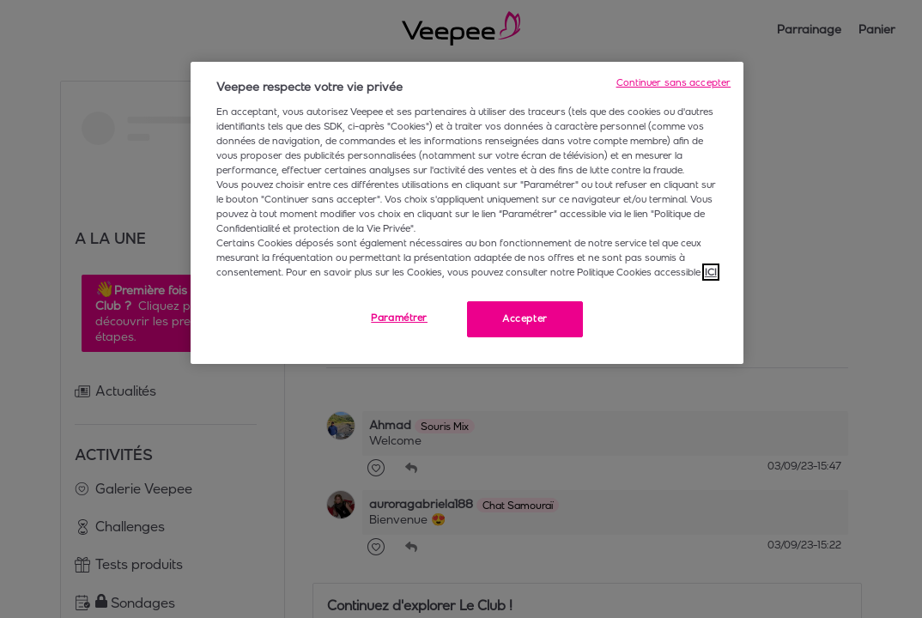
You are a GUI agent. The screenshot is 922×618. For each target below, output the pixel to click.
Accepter (525, 318)
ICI (711, 272)
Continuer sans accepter (673, 82)
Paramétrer (399, 318)
